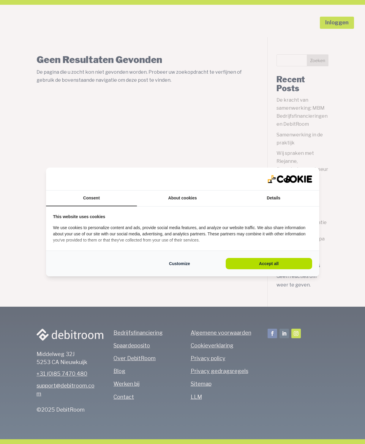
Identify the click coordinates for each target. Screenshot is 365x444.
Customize (179, 263)
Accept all (269, 263)
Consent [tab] (91, 198)
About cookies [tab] (182, 198)
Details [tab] (273, 198)
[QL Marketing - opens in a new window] (290, 179)
